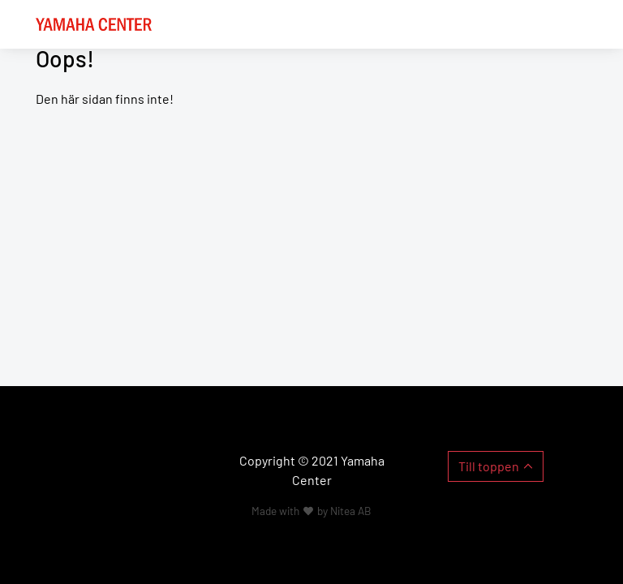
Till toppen (488, 466)
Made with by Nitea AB (311, 510)
